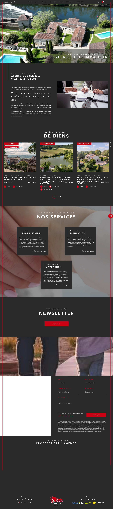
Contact (110, 143)
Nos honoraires (79, 2)
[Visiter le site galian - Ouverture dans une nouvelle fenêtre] (101, 503)
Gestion (61, 2)
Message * (63, 397)
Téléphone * (64, 388)
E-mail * (89, 388)
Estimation (69, 2)
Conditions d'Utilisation (89, 431)
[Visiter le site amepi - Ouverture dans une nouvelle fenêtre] (75, 503)
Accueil (30, 2)
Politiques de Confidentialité (78, 431)
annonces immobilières (27, 107)
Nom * (61, 379)
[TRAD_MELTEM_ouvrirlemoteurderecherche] (9, 2)
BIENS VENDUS (53, 2)
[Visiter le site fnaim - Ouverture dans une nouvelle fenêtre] (94, 502)
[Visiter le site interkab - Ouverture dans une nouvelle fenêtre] (85, 503)
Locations (44, 2)
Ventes (37, 2)
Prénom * (90, 379)
